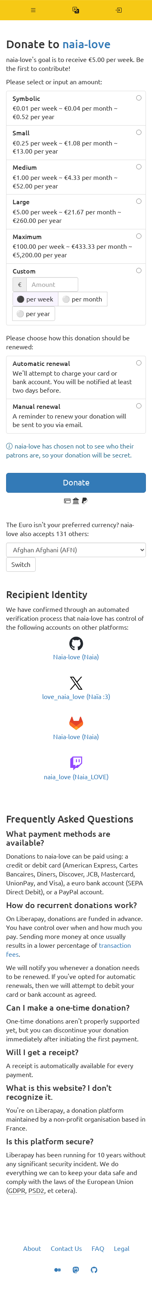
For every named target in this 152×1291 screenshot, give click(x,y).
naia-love (86, 44)
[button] (33, 10)
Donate (76, 482)
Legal (121, 1248)
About (32, 1248)
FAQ (98, 1248)
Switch (20, 564)
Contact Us (66, 1248)
